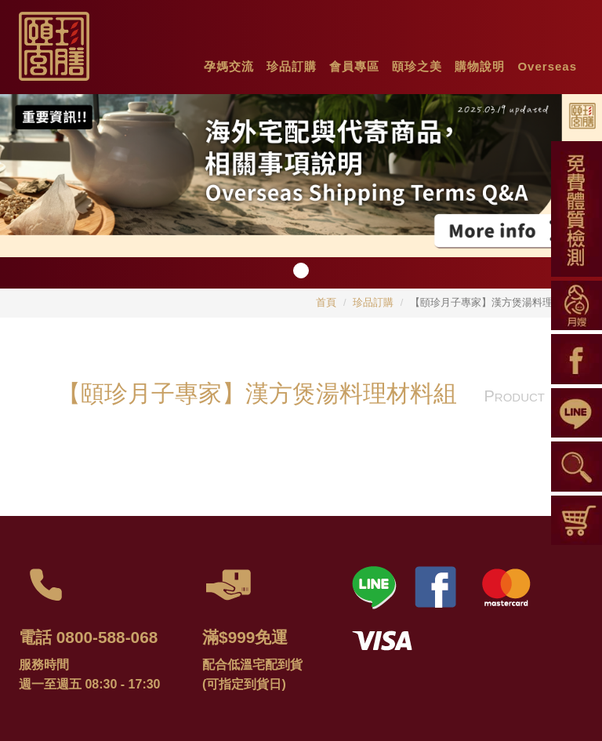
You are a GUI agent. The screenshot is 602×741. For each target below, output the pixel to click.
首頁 (326, 302)
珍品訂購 (373, 302)
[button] (229, 62)
